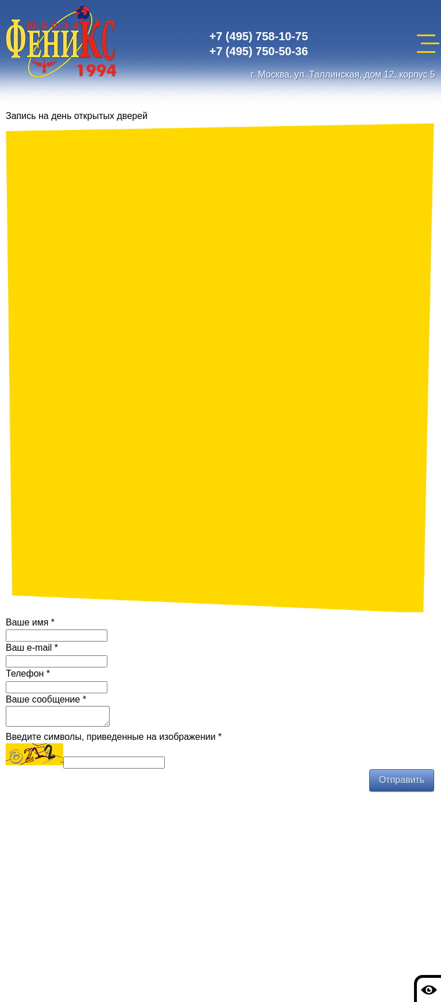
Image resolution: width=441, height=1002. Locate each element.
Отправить (401, 783)
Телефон (28, 673)
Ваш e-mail (32, 647)
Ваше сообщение (46, 699)
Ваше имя (30, 622)
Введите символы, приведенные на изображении (114, 740)
